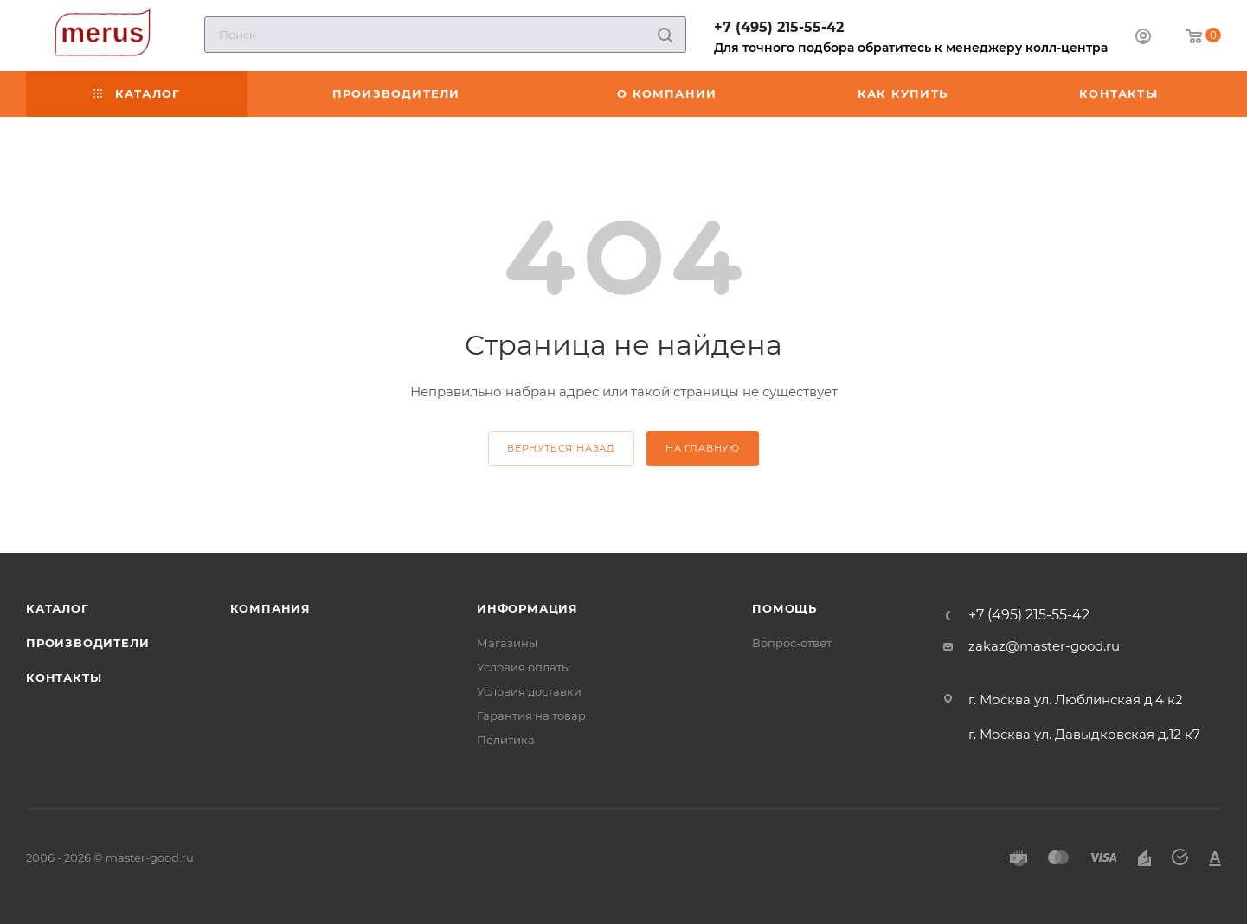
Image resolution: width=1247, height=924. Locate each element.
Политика (506, 740)
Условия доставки (529, 691)
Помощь (784, 608)
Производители (87, 643)
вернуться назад (561, 448)
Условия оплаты (523, 667)
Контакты (63, 677)
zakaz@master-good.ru (1044, 646)
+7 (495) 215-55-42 (779, 27)
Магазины (507, 643)
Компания (270, 608)
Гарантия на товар (531, 715)
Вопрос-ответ (792, 643)
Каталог (57, 608)
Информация (527, 608)
